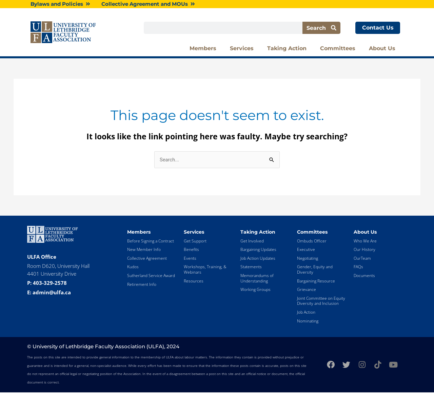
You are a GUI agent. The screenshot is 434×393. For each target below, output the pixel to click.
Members (203, 48)
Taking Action (287, 48)
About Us (382, 48)
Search (321, 28)
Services (242, 48)
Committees (337, 48)
